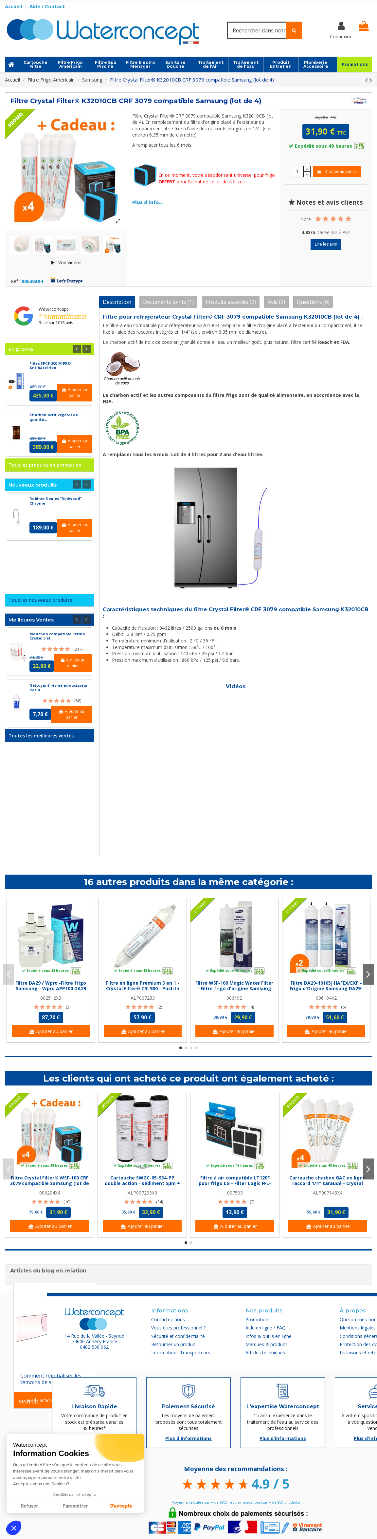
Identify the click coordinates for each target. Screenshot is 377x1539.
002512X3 (50, 998)
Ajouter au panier (337, 171)
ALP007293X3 (142, 1193)
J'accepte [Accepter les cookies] (121, 1506)
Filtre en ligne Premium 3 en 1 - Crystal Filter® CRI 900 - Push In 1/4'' (142, 988)
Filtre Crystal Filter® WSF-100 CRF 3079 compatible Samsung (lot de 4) (49, 1183)
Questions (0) (313, 302)
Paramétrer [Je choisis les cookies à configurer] (75, 1506)
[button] (14, 1528)
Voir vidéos (66, 262)
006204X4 (49, 1193)
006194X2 (326, 998)
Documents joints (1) (168, 302)
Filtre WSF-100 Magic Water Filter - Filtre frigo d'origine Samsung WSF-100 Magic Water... (234, 988)
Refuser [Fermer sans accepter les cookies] (29, 1506)
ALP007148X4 (327, 1193)
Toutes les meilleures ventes (41, 735)
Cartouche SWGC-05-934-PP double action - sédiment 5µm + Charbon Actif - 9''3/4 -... (142, 1183)
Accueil (14, 6)
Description (117, 302)
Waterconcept (53, 309)
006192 (234, 998)
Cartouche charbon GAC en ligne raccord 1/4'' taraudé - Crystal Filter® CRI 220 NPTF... (327, 1183)
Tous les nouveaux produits (40, 600)
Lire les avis (326, 244)
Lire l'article (36, 1401)
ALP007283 (143, 998)
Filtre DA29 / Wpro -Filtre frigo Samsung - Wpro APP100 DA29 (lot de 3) (50, 988)
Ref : (15, 281)
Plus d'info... (147, 202)
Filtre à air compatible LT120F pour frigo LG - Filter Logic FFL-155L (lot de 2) (235, 1183)
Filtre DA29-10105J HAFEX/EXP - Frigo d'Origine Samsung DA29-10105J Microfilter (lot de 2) (326, 988)
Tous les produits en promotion (45, 465)
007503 (235, 1193)
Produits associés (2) (231, 302)
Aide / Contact (47, 6)
